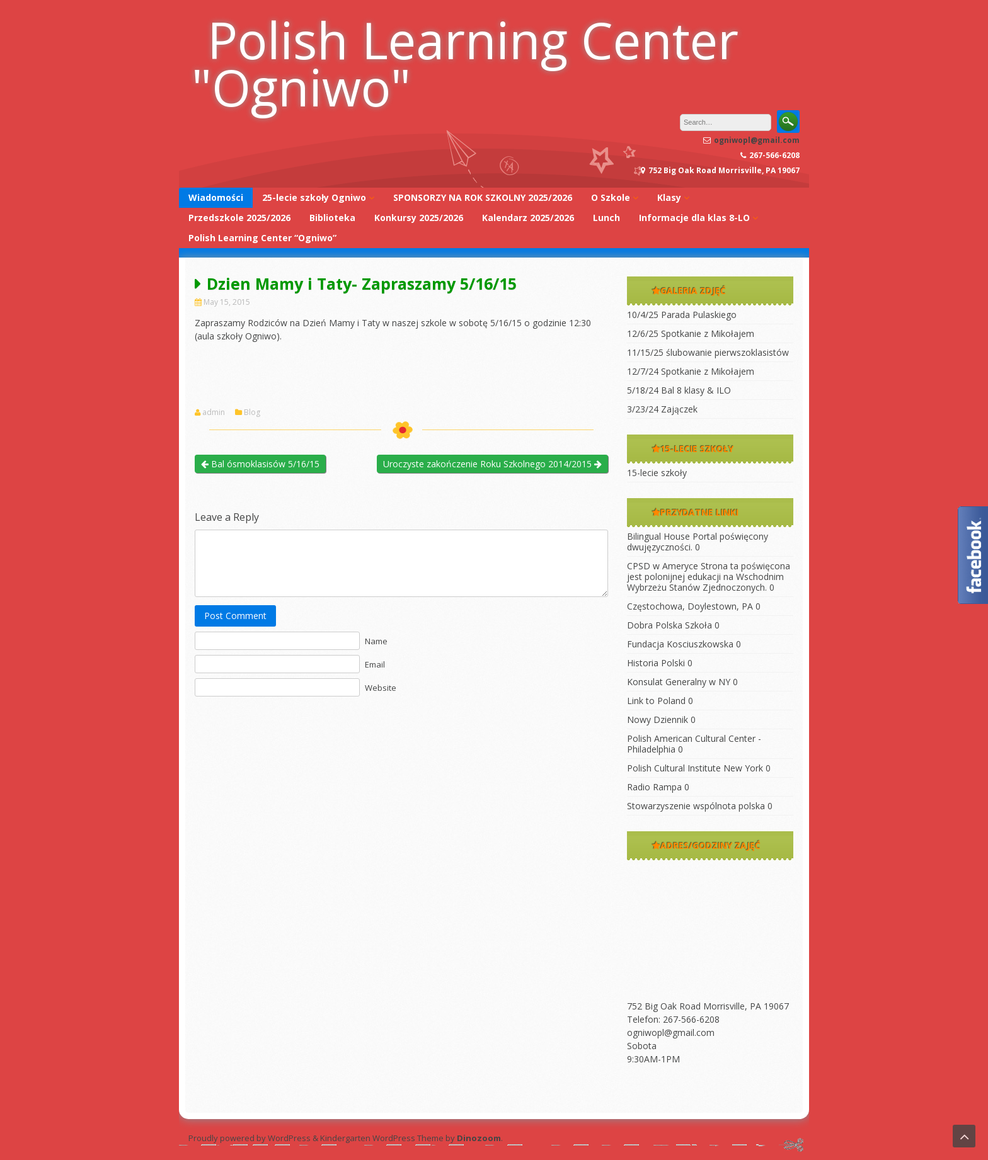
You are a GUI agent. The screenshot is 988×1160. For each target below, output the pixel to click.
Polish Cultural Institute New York (695, 768)
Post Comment (235, 616)
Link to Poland (656, 701)
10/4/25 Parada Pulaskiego (682, 315)
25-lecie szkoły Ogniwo (314, 197)
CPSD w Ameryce (662, 566)
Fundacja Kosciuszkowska (680, 644)
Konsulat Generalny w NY (678, 682)
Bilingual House (658, 536)
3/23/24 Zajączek (662, 409)
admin (213, 412)
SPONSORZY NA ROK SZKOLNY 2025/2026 (482, 197)
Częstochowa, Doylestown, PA (690, 606)
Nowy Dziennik (657, 719)
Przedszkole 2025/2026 (239, 218)
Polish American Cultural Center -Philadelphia (694, 743)
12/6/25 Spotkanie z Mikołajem (690, 333)
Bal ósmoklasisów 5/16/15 (260, 464)
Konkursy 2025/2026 (418, 218)
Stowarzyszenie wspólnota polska (696, 806)
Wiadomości (215, 197)
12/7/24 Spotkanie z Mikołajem (690, 371)
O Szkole (610, 197)
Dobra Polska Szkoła (669, 625)
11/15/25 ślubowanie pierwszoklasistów (708, 352)
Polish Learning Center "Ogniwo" (465, 63)
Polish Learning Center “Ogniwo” (262, 238)
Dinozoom (479, 1138)
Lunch (606, 218)
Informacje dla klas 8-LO (694, 218)
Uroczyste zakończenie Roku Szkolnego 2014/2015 (492, 464)
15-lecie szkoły (657, 473)
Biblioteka (332, 218)
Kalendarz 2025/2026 (528, 218)
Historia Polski (656, 663)
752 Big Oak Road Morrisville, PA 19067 (708, 1006)
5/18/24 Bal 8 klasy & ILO (679, 390)
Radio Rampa (654, 787)
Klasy (669, 197)
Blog (252, 412)
